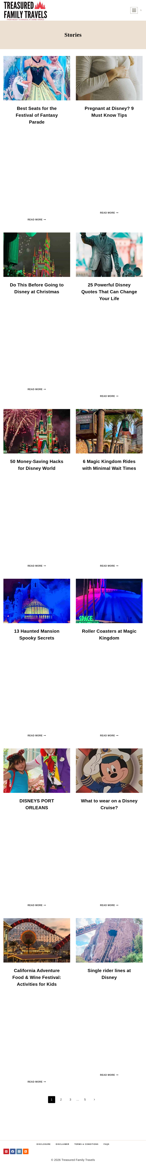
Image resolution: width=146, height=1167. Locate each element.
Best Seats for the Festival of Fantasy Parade (37, 115)
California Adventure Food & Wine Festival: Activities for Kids (36, 977)
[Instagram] (19, 1151)
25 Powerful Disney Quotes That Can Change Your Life (109, 291)
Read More (37, 219)
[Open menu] (134, 10)
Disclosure (44, 1144)
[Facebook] (13, 1151)
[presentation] (36, 78)
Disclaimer (62, 1144)
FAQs (107, 1144)
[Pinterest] (6, 1151)
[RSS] (26, 1151)
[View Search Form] (141, 10)
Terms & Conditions (86, 1144)
